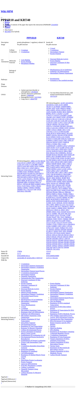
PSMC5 (71, 194)
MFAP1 (48, 178)
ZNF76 (55, 247)
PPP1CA (38, 182)
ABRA (33, 161)
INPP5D (64, 156)
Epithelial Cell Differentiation (59, 71)
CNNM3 (61, 128)
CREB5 (59, 130)
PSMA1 (60, 194)
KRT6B (54, 163)
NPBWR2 (62, 183)
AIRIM (65, 105)
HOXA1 (69, 153)
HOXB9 (48, 155)
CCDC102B (40, 163)
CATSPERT (69, 117)
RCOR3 (70, 197)
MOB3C (58, 178)
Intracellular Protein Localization (31, 360)
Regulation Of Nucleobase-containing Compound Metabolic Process (62, 332)
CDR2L (40, 164)
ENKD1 (53, 137)
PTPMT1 (55, 196)
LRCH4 (53, 174)
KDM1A (54, 160)
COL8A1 (72, 128)
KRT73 (48, 165)
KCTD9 (35, 173)
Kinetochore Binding (27, 349)
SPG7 (67, 210)
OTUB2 (48, 187)
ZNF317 (61, 238)
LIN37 (58, 171)
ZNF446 (60, 242)
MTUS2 (30, 180)
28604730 (33, 99)
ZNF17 (71, 235)
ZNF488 (66, 242)
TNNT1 (60, 219)
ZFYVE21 (49, 233)
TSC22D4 (54, 221)
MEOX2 (42, 179)
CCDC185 (56, 121)
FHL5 (19, 168)
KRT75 (58, 165)
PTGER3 (49, 196)
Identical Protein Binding (29, 292)
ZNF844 (66, 247)
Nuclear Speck (54, 346)
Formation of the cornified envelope (61, 80)
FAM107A (49, 138)
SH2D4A (71, 203)
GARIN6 (59, 146)
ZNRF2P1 (49, 249)
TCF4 (24, 186)
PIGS (60, 188)
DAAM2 (66, 131)
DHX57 (63, 133)
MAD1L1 (30, 179)
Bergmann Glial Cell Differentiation (32, 312)
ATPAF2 (63, 110)
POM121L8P (66, 190)
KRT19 (29, 175)
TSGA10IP (61, 221)
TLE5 (62, 217)
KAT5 (73, 158)
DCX (54, 133)
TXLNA (64, 222)
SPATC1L (57, 210)
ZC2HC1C (49, 231)
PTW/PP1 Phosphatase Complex (31, 365)
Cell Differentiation (27, 353)
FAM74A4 (71, 138)
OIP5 (63, 185)
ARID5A (63, 108)
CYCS (55, 131)
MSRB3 (59, 180)
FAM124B (56, 138)
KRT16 (24, 175)
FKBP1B (66, 142)
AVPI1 (69, 110)
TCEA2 (56, 215)
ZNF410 (66, 240)
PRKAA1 (61, 192)
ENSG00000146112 (23, 256)
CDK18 (48, 124)
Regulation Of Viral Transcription (31, 326)
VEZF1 (57, 228)
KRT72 (69, 163)
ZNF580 (66, 244)
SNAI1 (48, 208)
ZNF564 (49, 244)
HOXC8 (54, 155)
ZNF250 (65, 237)
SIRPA (57, 204)
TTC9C (53, 222)
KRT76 (63, 165)
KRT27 (34, 175)
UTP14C (69, 226)
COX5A (53, 130)
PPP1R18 (31, 37)
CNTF (66, 128)
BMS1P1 (70, 112)
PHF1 (69, 187)
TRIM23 (20, 188)
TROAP (71, 219)
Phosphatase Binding (27, 63)
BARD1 (59, 112)
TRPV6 (48, 221)
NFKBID (69, 181)
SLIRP (55, 206)
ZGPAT (62, 233)
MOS (68, 178)
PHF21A (49, 188)
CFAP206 (56, 126)
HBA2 (66, 151)
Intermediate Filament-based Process (32, 271)
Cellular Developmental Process (31, 330)
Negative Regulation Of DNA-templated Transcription (60, 339)
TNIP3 (55, 219)
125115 (48, 251)
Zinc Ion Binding (55, 301)
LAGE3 (58, 169)
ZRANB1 (28, 191)
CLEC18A (54, 128)
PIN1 (70, 188)
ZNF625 (54, 245)
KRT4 (66, 162)
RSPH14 (49, 201)
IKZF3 (25, 173)
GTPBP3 (20, 171)
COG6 (24, 166)
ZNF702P (49, 247)
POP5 (72, 190)
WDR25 (62, 228)
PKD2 (48, 190)
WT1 (67, 228)
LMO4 (70, 172)
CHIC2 (48, 128)
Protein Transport (26, 362)
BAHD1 (54, 112)
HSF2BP (20, 173)
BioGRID (8, 31)
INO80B (58, 156)
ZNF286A (55, 238)
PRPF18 (48, 194)
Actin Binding (25, 60)
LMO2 (65, 172)
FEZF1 (60, 142)
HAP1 (25, 171)
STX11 (19, 186)
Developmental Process (28, 324)
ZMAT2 (68, 233)
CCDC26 (70, 121)
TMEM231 (68, 217)
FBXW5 (55, 142)
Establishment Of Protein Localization (33, 340)
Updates (7, 27)
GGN (57, 147)
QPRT (66, 196)
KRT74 (53, 165)
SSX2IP (63, 212)
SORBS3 (38, 184)
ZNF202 (54, 237)
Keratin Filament (55, 53)
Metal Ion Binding (56, 328)
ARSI (48, 110)
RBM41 (65, 197)
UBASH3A (71, 224)
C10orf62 (59, 114)
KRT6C (59, 163)
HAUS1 (61, 151)
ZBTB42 (69, 229)
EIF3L (37, 166)
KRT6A (48, 163)
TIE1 (58, 217)
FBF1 (65, 140)
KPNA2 (71, 160)
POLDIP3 (54, 190)
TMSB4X (49, 219)
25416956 (54, 25)
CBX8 (48, 119)
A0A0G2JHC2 (31, 258)
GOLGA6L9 (28, 170)
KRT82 (63, 167)
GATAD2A (71, 146)
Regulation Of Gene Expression (60, 337)
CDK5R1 (54, 124)
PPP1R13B (26, 184)
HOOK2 (37, 171)
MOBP (64, 178)
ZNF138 (60, 235)
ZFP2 (64, 231)
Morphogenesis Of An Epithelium (61, 70)
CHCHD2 (62, 126)
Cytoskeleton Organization (29, 273)
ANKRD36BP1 (66, 106)
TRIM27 (26, 188)
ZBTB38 (63, 229)
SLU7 (59, 206)
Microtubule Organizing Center (31, 310)
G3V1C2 (49, 258)
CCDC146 (49, 121)
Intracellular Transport (28, 323)
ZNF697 (72, 245)
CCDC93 (49, 122)
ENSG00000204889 (52, 256)
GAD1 (64, 144)
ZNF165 (66, 235)
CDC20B (71, 122)
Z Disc (23, 358)
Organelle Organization (28, 276)
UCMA (48, 226)
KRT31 (39, 175)
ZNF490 (72, 242)
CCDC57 (27, 164)
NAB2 (54, 181)
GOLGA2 (20, 170)
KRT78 (68, 165)
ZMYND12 (21, 191)
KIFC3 (60, 160)
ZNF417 (72, 240)
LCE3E (64, 169)
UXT (52, 228)
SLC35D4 (49, 206)
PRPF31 (54, 194)
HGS (57, 153)
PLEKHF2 (31, 182)
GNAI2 (67, 147)
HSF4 (65, 155)
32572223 (53, 96)
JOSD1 (62, 158)
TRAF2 (38, 186)
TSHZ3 (68, 221)
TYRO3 (59, 224)
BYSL (54, 114)
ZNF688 (66, 245)
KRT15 (19, 175)
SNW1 (65, 208)
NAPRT (59, 181)
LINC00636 (64, 171)
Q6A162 (55, 258)
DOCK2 (54, 135)
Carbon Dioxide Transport (58, 355)
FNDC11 (49, 144)
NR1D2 (48, 185)
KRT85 (48, 169)
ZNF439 (54, 242)
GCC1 (27, 168)
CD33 (65, 122)
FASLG (60, 140)
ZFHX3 (55, 231)
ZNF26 (70, 237)
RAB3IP (49, 197)
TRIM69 (20, 189)
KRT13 (41, 173)
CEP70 (19, 166)
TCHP (68, 215)
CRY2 (64, 130)
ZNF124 (54, 235)
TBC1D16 (61, 213)
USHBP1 (54, 226)
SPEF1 (63, 210)
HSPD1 (48, 156)
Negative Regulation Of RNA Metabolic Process (59, 352)
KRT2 (52, 162)
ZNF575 (60, 244)
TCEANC (63, 215)
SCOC (54, 203)
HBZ (70, 151)
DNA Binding (54, 330)
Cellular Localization (28, 367)
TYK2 (55, 224)
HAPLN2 (55, 151)
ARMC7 (69, 108)
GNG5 (48, 149)
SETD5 (65, 203)
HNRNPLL (62, 153)
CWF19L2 (49, 131)
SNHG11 (54, 208)
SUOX (68, 212)
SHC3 (48, 204)
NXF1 (54, 185)
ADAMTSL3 (50, 105)
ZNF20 (48, 237)
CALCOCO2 (21, 163)
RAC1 (54, 197)
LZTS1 (19, 179)
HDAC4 (52, 153)
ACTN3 (37, 161)
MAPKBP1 (50, 176)
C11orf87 (66, 114)
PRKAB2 (68, 192)
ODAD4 (58, 185)
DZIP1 (32, 166)
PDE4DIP (20, 182)
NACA (35, 180)
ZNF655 (60, 245)
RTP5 (54, 201)
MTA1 (65, 180)
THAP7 (54, 217)
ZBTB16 (51, 229)
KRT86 (53, 169)
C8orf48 (48, 117)
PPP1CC (20, 184)
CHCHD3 (69, 126)
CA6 (53, 117)
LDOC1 (41, 177)
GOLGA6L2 (55, 149)
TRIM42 (65, 219)
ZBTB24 (57, 229)
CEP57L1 (49, 126)
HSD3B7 (60, 155)
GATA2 (64, 146)
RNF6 (63, 199)
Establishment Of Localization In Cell (33, 335)
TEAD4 (48, 217)
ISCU (48, 158)
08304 (48, 253)
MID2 (19, 180)
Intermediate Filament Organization (61, 73)
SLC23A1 (62, 204)
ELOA (48, 137)
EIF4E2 (70, 135)
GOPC (34, 170)
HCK (48, 153)
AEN (56, 105)
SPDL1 (43, 184)
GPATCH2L (63, 149)
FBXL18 (70, 140)
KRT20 (57, 162)
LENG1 (69, 169)
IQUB (69, 156)
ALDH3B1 (56, 106)
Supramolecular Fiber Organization (32, 278)
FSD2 (23, 168)
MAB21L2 (59, 174)
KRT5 (70, 162)
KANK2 (67, 158)
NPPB (68, 183)
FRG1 (60, 144)
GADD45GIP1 (51, 146)
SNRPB (59, 208)
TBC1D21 (68, 213)
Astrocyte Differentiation (29, 364)
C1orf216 (56, 115)
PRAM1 (55, 192)
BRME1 (48, 114)
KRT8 (53, 167)
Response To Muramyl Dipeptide (31, 328)
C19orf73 (49, 115)
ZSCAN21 (56, 249)
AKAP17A (49, 106)
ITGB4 (52, 158)
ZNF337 (54, 240)
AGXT (60, 105)
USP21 (64, 226)
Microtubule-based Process (29, 296)
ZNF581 (72, 244)
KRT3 (62, 162)
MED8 (62, 176)
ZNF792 (60, 247)
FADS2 (67, 137)
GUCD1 (48, 151)
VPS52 (39, 189)
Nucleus (52, 326)
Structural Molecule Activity (59, 59)
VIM (34, 189)
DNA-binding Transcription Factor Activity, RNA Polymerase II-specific (62, 316)
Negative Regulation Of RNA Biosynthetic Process (59, 343)
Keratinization (54, 78)
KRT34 (25, 177)
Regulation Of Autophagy (29, 351)
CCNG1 (60, 122)
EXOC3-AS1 (60, 137)
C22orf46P (62, 115)
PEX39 (60, 187)
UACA (65, 224)
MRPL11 (49, 180)
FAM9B (41, 166)
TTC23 (48, 222)
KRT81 (58, 167)
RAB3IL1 (71, 196)
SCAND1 (71, 201)
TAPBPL (54, 213)
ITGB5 (57, 158)
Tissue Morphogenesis (28, 305)
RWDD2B (59, 201)
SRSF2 (54, 212)
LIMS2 (53, 171)
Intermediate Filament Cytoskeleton (32, 294)
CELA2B (61, 124)
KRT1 (48, 162)
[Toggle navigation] (1, 17)
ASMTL (53, 110)
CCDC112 (54, 119)
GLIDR (61, 147)
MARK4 (56, 176)
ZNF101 (49, 235)
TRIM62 (37, 188)
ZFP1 (60, 231)
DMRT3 (48, 135)
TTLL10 (59, 222)
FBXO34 (49, 142)
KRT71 (64, 163)
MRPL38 (24, 180)
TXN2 (70, 222)
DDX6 (59, 133)
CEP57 (66, 124)
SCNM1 (48, 203)
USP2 (59, 226)
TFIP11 (33, 186)
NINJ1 (48, 183)
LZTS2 (24, 179)
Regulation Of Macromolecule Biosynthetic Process (60, 348)
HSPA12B (71, 155)
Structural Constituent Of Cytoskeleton (29, 286)
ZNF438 (49, 242)
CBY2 (33, 163)
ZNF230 (59, 237)
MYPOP (49, 181)
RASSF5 (59, 197)
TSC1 (25, 189)
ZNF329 (49, 240)
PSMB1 (65, 194)
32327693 (37, 97)
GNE (71, 147)
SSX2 (59, 212)
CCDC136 (20, 164)
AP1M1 (48, 108)
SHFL (52, 204)
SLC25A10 (69, 204)
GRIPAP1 (40, 170)
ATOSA (58, 110)
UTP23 (48, 228)
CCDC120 (68, 119)
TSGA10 (30, 189)
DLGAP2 (70, 133)
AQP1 (54, 108)
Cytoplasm (24, 50)
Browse (7, 22)
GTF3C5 (70, 149)
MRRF (54, 180)
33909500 (30, 95)
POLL (59, 190)
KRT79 (48, 167)
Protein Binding (26, 62)
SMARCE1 (65, 206)
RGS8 (53, 199)
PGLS (65, 187)
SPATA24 (70, 208)
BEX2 (65, 112)
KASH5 (30, 173)
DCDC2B (49, 133)
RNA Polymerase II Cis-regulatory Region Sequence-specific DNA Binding (61, 322)
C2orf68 (69, 115)
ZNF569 (54, 244)
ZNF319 (67, 238)
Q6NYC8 (39, 258)
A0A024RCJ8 (21, 258)
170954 (19, 251)
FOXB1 (54, 144)
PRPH (33, 184)
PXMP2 (61, 196)
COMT (48, 130)
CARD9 (28, 163)
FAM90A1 (49, 140)
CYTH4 (60, 131)
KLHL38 (65, 160)
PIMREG (65, 188)
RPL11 (67, 199)
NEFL (40, 180)
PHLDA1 (55, 188)
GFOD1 (52, 147)
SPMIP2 (49, 212)
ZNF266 (49, 238)
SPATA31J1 (50, 210)
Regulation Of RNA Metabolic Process (62, 314)
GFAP (32, 168)
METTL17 (68, 176)
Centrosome (25, 298)
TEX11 (28, 186)
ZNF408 (60, 240)
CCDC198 (63, 121)
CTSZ (68, 130)
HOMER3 (31, 171)
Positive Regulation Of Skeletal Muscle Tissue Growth (31, 332)
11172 (19, 253)
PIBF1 (26, 182)
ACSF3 (62, 103)
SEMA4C (59, 203)
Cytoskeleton (25, 52)
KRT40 (60, 37)
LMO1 (61, 172)
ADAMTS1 (69, 103)
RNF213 (58, 199)
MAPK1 (36, 179)
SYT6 (73, 212)
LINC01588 (50, 172)
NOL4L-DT (54, 183)
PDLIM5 (54, 187)
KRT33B (20, 177)
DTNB (65, 135)
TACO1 (48, 213)
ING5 (53, 156)
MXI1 (69, 180)
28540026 (34, 92)
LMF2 (56, 172)
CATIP (63, 117)
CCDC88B (33, 164)
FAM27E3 (63, 138)
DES (28, 166)
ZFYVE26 (56, 233)
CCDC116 (61, 119)
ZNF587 (49, 245)
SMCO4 (72, 206)
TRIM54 (31, 188)
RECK (48, 199)
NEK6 (64, 181)
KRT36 (30, 177)
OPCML (68, 185)
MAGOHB (66, 174)
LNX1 (48, 174)
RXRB (65, 201)
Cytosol (52, 48)
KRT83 (68, 167)
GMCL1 (36, 168)
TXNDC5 (49, 224)
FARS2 (55, 140)
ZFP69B (69, 231)
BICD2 (43, 161)
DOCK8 (60, 135)
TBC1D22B (50, 215)
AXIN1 (48, 112)
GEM (48, 147)
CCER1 (55, 122)
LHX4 (48, 171)
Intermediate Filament (57, 52)
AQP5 (58, 108)
